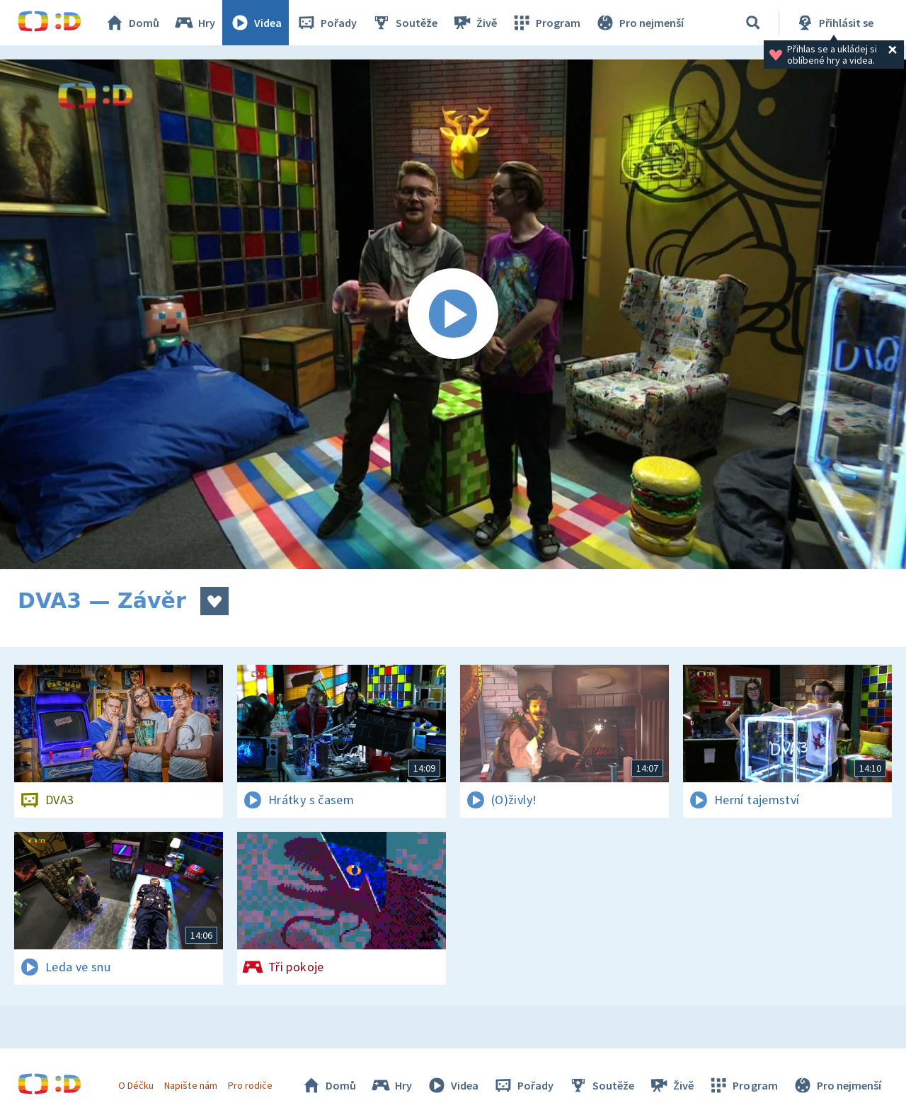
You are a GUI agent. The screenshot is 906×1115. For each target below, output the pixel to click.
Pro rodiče (250, 1085)
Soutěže (404, 22)
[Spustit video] (453, 314)
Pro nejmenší (639, 22)
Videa (255, 22)
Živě (474, 22)
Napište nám (190, 1085)
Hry (194, 22)
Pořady (326, 22)
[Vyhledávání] (753, 22)
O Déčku (136, 1085)
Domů (131, 22)
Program (545, 22)
